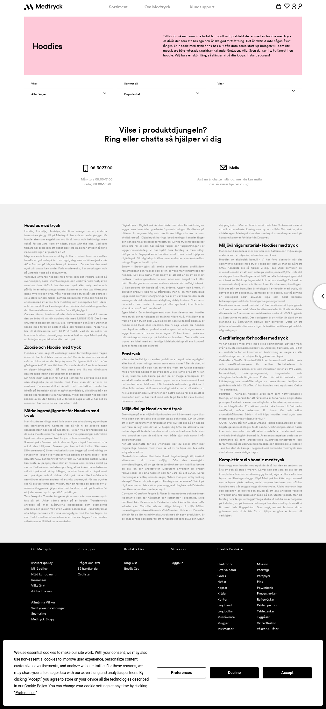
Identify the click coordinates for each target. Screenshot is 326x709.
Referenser (38, 580)
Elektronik (224, 564)
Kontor (222, 599)
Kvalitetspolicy (42, 562)
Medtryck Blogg (42, 619)
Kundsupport (202, 7)
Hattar (221, 581)
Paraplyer (263, 576)
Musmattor (225, 628)
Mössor (262, 564)
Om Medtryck (157, 7)
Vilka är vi (38, 585)
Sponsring (38, 613)
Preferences (181, 672)
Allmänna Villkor (43, 602)
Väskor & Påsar (268, 628)
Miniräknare (226, 617)
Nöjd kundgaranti (44, 574)
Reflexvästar (265, 599)
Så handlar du (88, 568)
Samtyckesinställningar (48, 608)
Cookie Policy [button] (36, 686)
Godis (221, 576)
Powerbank (265, 587)
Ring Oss (130, 562)
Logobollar (225, 611)
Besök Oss (131, 568)
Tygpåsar (263, 617)
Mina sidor (178, 549)
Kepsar (222, 587)
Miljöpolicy (39, 568)
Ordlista (83, 574)
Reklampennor (267, 605)
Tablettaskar (265, 611)
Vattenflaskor (266, 623)
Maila (229, 168)
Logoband (224, 605)
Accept (287, 672)
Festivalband (226, 569)
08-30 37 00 (96, 168)
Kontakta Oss (134, 549)
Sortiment (118, 7)
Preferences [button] (25, 693)
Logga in (177, 562)
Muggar (223, 623)
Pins (260, 581)
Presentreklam (267, 593)
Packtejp (263, 569)
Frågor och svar (89, 562)
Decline (234, 672)
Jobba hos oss (41, 591)
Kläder (222, 593)
